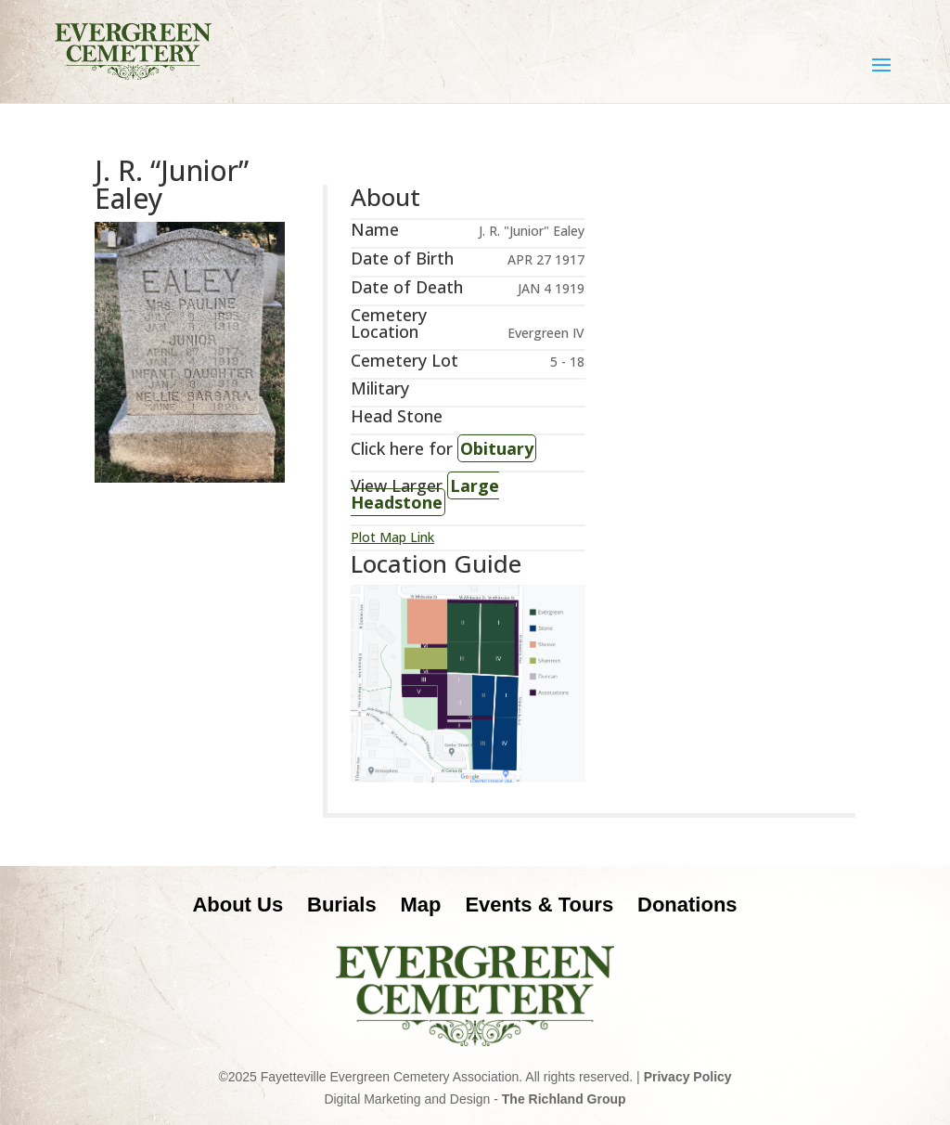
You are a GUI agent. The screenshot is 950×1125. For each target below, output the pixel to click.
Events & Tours (539, 904)
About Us (237, 904)
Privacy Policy (688, 1076)
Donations (687, 904)
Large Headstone (425, 493)
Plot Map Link (392, 537)
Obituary (496, 448)
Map (421, 904)
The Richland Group (564, 1099)
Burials (342, 904)
